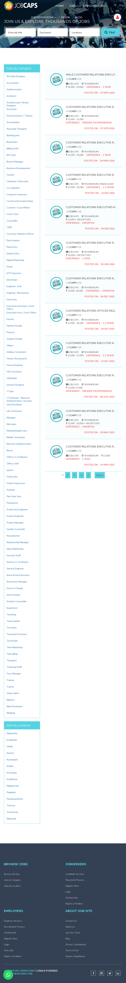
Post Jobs (9, 950)
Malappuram (13, 785)
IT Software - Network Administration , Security (19, 399)
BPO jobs (11, 155)
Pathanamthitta (15, 798)
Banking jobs (13, 135)
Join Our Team (72, 932)
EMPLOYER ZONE (95, 5)
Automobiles (13, 122)
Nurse (10, 450)
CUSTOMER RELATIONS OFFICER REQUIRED (91, 310)
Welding (11, 712)
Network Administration (19, 443)
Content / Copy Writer (18, 207)
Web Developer (15, 706)
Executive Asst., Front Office (21, 312)
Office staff (13, 463)
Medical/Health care (17, 430)
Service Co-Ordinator (18, 561)
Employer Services (13, 920)
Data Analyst (13, 240)
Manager (11, 417)
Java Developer (14, 404)
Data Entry (12, 246)
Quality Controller (16, 529)
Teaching (11, 614)
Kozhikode (12, 779)
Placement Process (74, 879)
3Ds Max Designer (16, 76)
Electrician (12, 279)
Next (99, 475)
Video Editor (13, 693)
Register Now (72, 885)
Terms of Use (72, 950)
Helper (10, 345)
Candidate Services (74, 874)
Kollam (10, 766)
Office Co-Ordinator (17, 456)
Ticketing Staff (14, 667)
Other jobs (12, 476)
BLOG (78, 17)
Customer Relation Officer (20, 233)
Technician (12, 640)
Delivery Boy (13, 253)
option (10, 470)
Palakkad (11, 792)
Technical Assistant (17, 634)
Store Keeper (14, 594)
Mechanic (11, 424)
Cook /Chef (12, 214)
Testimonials (71, 897)
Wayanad (11, 818)
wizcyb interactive (19, 973)
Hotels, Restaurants (17, 358)
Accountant (13, 82)
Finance (10, 332)
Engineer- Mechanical (18, 292)
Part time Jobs (14, 496)
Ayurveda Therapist (17, 128)
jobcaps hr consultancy (20, 970)
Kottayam (12, 772)
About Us (70, 926)
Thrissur (11, 805)
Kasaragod (12, 759)
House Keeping (14, 365)
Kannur (10, 752)
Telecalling (12, 653)
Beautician (12, 141)
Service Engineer (15, 568)
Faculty (10, 319)
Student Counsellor (17, 601)
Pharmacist (12, 502)
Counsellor (12, 220)
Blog (67, 938)
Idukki (10, 746)
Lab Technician (14, 411)
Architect (11, 96)
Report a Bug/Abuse (75, 956)
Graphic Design (14, 338)
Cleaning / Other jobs (18, 181)
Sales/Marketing (15, 548)
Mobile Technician (16, 437)
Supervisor (12, 607)
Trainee (10, 680)
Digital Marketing (15, 260)
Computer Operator (17, 194)
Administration (14, 89)
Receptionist (13, 535)
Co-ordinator (13, 187)
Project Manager (15, 522)
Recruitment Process (14, 926)
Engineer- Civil (14, 286)
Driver (10, 266)
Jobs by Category (12, 879)
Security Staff (14, 555)
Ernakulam (12, 739)
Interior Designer (15, 384)
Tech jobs (12, 627)
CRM (9, 227)
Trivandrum (12, 812)
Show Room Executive (18, 575)
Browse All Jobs (12, 874)
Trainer (10, 686)
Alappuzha (12, 733)
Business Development (18, 168)
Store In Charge (15, 588)
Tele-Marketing (14, 647)
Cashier (10, 174)
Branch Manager (15, 161)
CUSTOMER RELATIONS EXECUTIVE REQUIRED (91, 106)
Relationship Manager (18, 542)
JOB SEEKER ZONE (43, 17)
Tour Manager (14, 673)
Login (68, 891)
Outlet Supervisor (16, 483)
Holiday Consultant (16, 351)
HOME (59, 5)
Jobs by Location (12, 885)
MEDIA (65, 17)
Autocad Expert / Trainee (19, 115)
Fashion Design (14, 325)
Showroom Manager (17, 581)
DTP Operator (14, 273)
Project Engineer (15, 516)
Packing (11, 489)
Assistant (12, 109)
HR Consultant (14, 371)
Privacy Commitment (75, 944)
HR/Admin (12, 378)
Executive (12, 299)
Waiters (11, 699)
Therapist (12, 660)
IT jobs (10, 391)
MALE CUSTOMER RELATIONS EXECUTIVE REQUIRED (91, 74)
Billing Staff (12, 148)
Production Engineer (17, 509)
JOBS (73, 5)
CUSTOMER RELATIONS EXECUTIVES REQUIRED (91, 207)
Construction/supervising (20, 201)
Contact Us (71, 920)
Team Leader (13, 621)
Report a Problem (74, 903)
